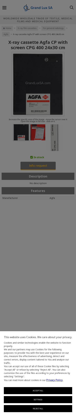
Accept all (38, 391)
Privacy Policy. (54, 380)
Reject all (38, 409)
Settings (38, 400)
